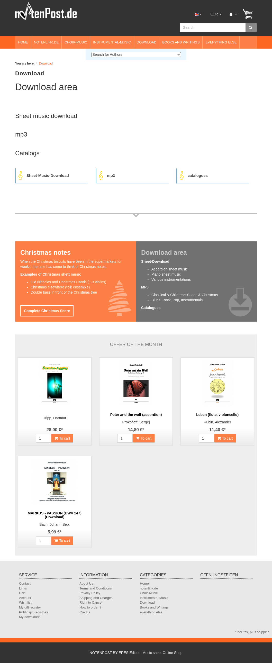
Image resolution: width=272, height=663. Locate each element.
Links (23, 588)
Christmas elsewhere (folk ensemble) (60, 287)
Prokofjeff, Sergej (136, 422)
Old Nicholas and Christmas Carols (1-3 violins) (68, 282)
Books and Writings (181, 42)
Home (23, 42)
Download (147, 42)
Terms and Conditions (95, 588)
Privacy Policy (89, 593)
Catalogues (150, 308)
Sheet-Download (155, 261)
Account (25, 598)
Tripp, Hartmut (54, 418)
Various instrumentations (171, 279)
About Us (86, 583)
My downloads (29, 617)
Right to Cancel (90, 602)
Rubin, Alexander (217, 422)
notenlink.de (46, 42)
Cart (22, 593)
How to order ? (90, 607)
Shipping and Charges (96, 598)
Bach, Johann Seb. (54, 524)
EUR (215, 14)
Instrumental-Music (112, 42)
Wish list (25, 602)
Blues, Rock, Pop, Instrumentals (177, 300)
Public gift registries (33, 612)
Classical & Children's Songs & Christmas (184, 295)
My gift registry (30, 607)
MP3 (145, 287)
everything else (221, 42)
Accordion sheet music (169, 269)
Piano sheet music (166, 274)
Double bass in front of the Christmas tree (64, 292)
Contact (25, 583)
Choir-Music (76, 42)
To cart (62, 438)
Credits (84, 612)
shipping (263, 632)
